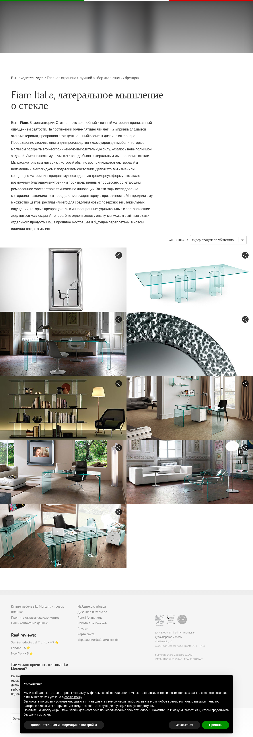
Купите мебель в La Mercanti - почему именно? (37, 609)
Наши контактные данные (29, 623)
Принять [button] (215, 725)
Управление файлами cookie (98, 639)
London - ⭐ (20, 648)
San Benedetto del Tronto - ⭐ (34, 642)
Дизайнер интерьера (92, 612)
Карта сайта (86, 634)
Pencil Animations (90, 617)
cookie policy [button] (73, 697)
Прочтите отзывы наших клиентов (35, 617)
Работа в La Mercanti (92, 623)
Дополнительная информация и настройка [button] (64, 725)
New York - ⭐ (22, 653)
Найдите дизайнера (92, 606)
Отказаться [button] (184, 725)
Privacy (83, 628)
